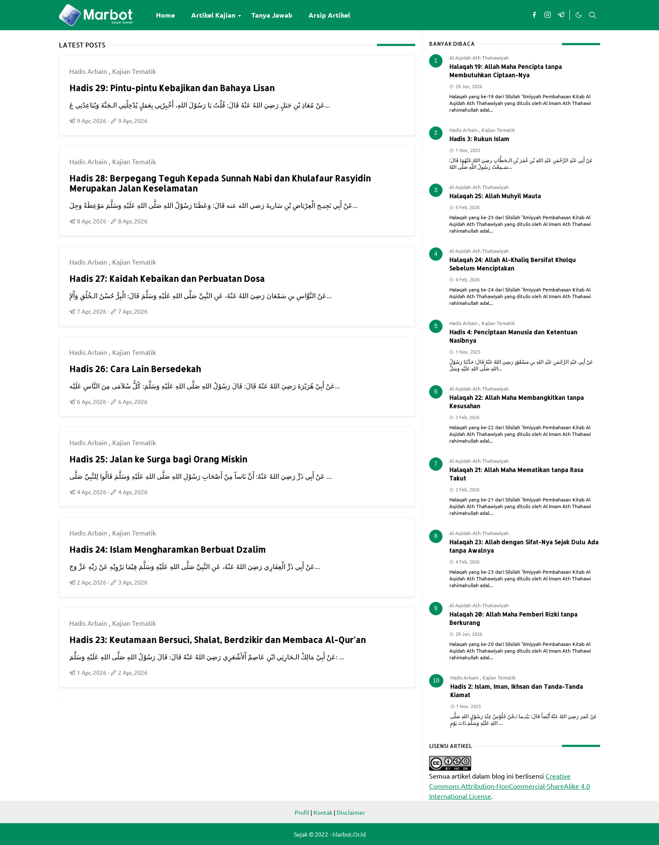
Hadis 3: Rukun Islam (479, 138)
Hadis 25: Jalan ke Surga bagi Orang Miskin (158, 459)
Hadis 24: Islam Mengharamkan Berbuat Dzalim (167, 549)
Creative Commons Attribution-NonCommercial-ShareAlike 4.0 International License (509, 786)
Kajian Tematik (134, 71)
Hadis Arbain (89, 71)
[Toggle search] (592, 15)
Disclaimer (351, 812)
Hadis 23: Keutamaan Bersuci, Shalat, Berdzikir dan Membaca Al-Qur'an (217, 639)
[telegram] (561, 15)
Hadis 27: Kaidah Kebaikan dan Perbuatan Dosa (167, 278)
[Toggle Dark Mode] (578, 15)
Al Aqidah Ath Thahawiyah (479, 57)
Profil (302, 812)
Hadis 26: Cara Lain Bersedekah (135, 368)
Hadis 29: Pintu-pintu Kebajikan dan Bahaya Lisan (171, 87)
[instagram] (547, 15)
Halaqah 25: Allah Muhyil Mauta (495, 195)
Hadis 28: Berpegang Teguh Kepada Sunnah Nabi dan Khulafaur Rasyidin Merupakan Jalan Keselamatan (220, 183)
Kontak (323, 812)
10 (436, 680)
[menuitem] (165, 15)
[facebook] (534, 15)
